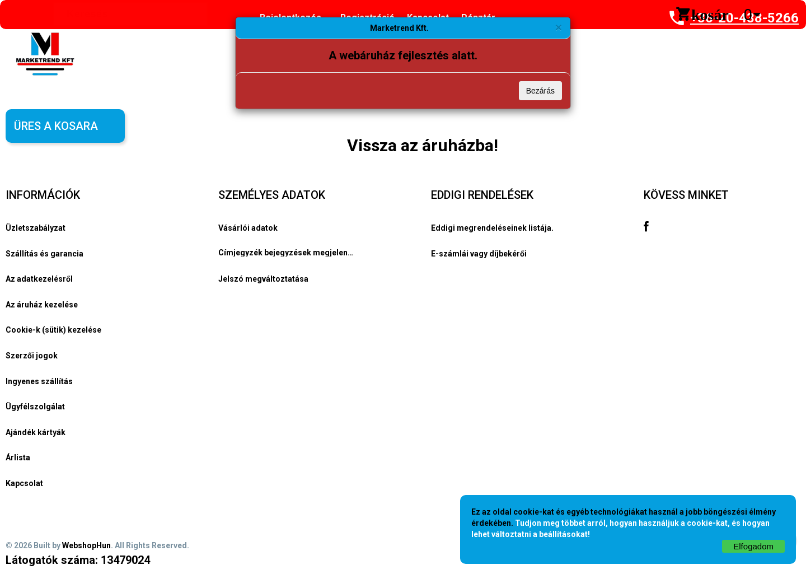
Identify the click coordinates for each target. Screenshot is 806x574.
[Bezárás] (558, 27)
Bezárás (540, 90)
